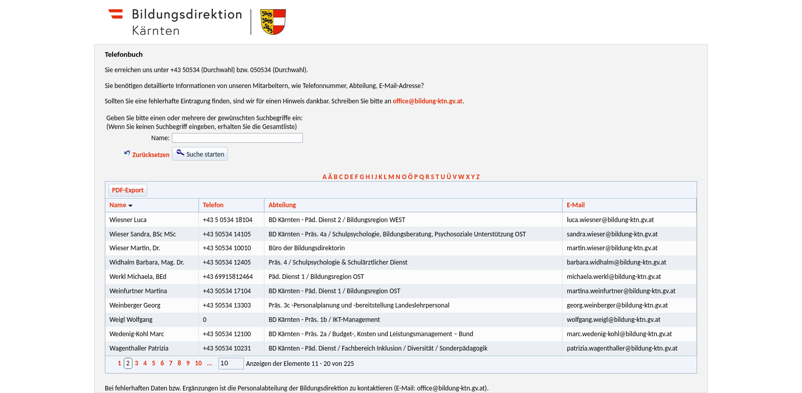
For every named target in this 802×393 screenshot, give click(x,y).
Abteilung (282, 205)
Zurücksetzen (146, 154)
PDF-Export (128, 190)
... (209, 363)
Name (122, 205)
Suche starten (200, 153)
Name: (160, 138)
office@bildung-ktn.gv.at (427, 101)
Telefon (213, 205)
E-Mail (576, 205)
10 (198, 363)
